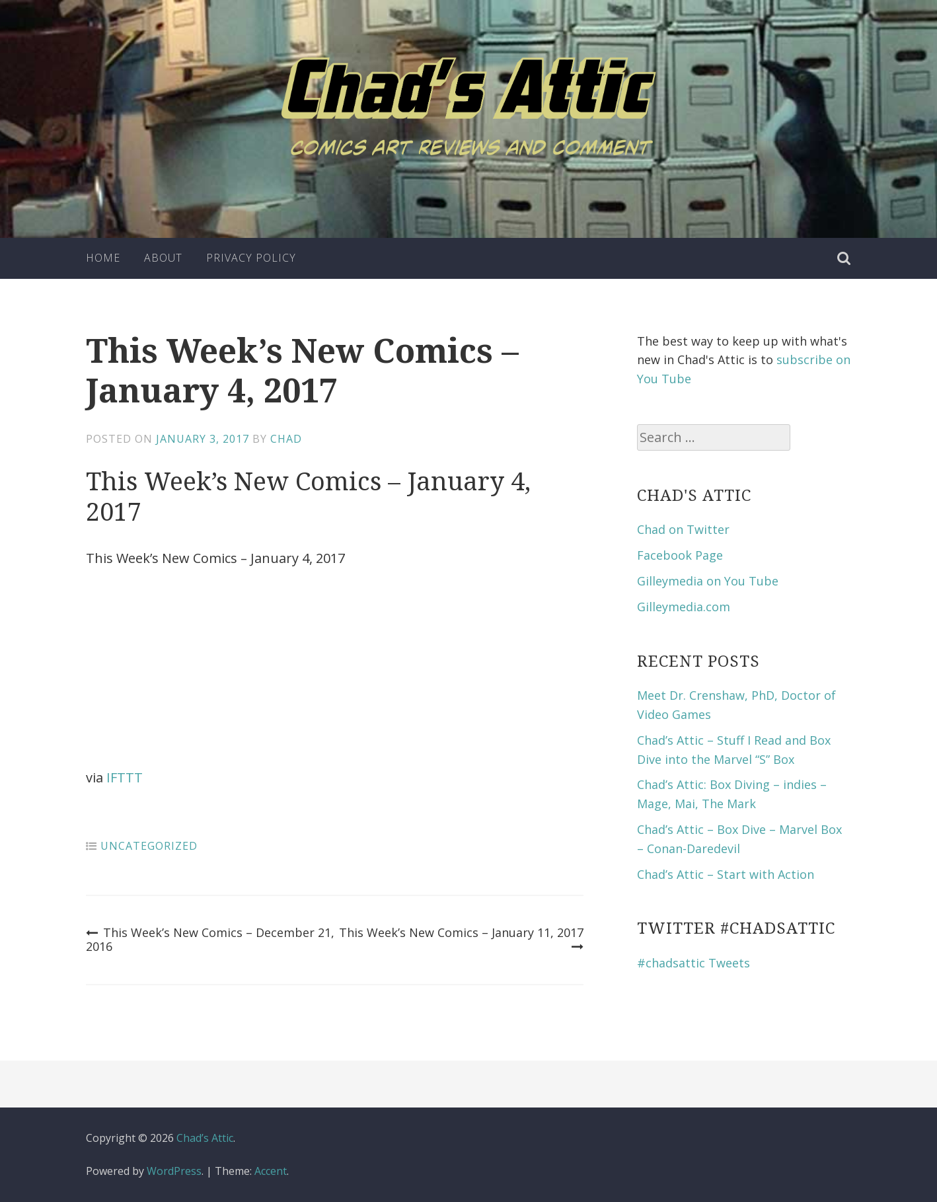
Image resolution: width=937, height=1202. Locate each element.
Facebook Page (680, 555)
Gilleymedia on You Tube (707, 581)
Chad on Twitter (683, 529)
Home (103, 257)
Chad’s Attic (204, 1138)
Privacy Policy (251, 257)
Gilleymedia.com (683, 607)
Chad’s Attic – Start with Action (725, 874)
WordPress (174, 1171)
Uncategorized (149, 846)
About (163, 257)
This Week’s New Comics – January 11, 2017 (461, 939)
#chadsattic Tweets (693, 963)
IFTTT (124, 777)
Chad (286, 439)
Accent (270, 1171)
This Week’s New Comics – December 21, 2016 (210, 939)
